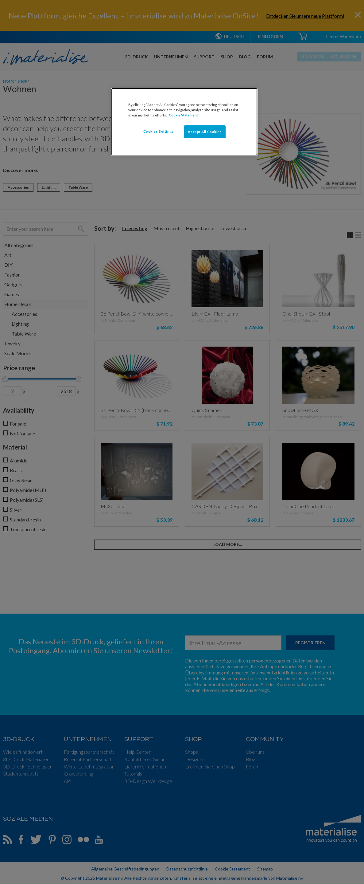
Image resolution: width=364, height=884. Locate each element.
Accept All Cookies (205, 132)
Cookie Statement (183, 115)
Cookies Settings (158, 131)
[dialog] (184, 121)
